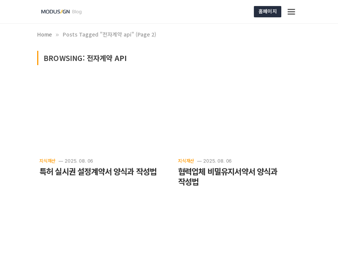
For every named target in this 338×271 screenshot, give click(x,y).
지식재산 (47, 160)
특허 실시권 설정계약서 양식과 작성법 (97, 171)
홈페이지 (267, 11)
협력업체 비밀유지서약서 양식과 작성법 (228, 176)
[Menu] (292, 12)
